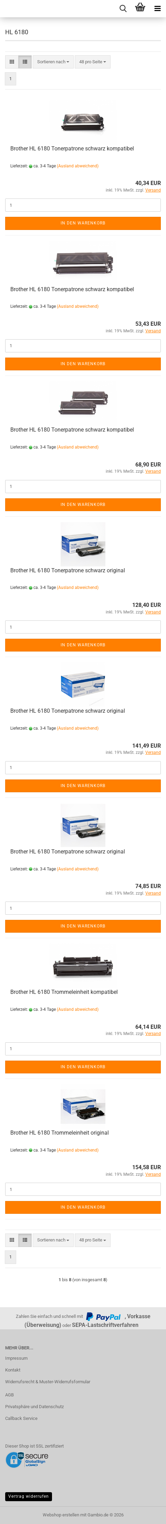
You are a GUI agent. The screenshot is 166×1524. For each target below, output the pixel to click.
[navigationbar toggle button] (157, 8)
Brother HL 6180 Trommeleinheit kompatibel (64, 992)
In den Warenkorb (83, 223)
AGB (9, 1394)
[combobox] (53, 62)
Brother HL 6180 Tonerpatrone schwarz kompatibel (72, 148)
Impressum (16, 1358)
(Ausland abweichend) (77, 166)
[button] (12, 62)
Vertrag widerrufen (28, 1496)
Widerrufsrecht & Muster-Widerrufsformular (47, 1381)
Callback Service (21, 1418)
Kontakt (12, 1370)
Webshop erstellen (61, 1514)
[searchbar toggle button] (123, 8)
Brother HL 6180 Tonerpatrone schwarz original (67, 570)
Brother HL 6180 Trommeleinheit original (59, 1132)
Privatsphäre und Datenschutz (34, 1406)
